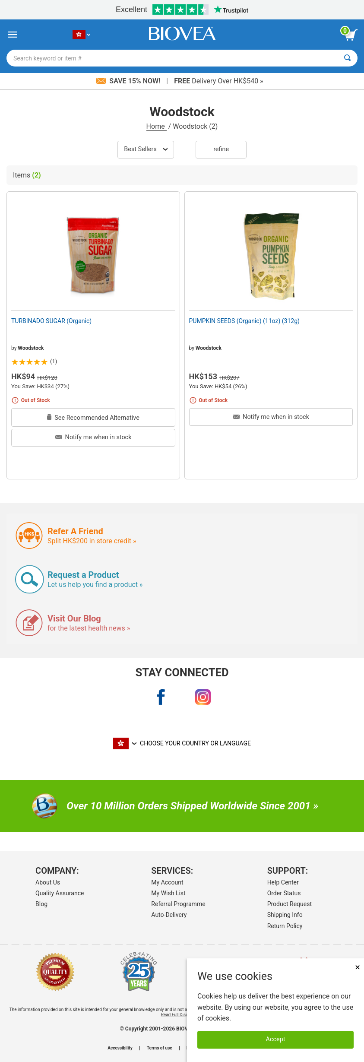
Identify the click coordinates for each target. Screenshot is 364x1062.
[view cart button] (351, 35)
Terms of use (159, 1048)
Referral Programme (178, 903)
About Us (47, 882)
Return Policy (285, 926)
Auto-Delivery (169, 914)
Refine (221, 149)
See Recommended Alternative (93, 418)
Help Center (283, 882)
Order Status (284, 893)
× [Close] (357, 967)
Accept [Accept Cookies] (275, 1039)
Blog (41, 903)
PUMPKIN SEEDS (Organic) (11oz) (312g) (244, 320)
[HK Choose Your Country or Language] (81, 35)
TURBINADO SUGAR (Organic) (51, 320)
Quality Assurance (59, 893)
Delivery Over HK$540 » (218, 81)
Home (156, 126)
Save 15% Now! (129, 81)
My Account (167, 882)
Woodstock (31, 348)
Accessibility (120, 1048)
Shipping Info (285, 914)
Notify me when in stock (93, 437)
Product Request (289, 903)
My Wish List (168, 893)
